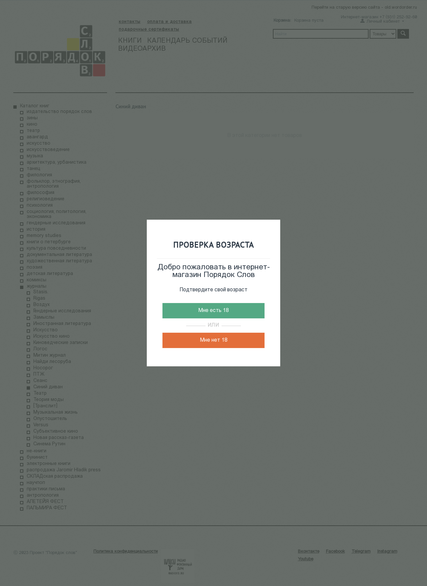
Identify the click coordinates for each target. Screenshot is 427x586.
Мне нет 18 (214, 340)
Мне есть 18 (213, 310)
